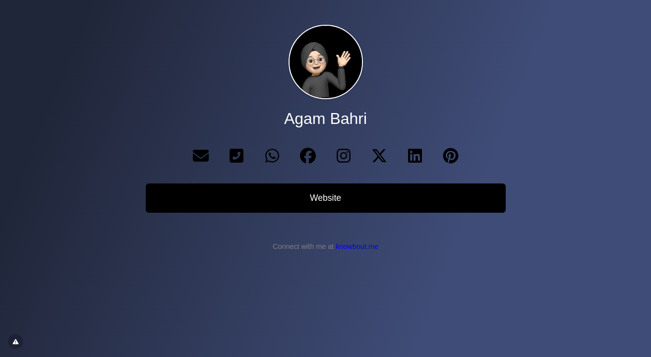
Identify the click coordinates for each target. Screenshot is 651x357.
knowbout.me (357, 246)
